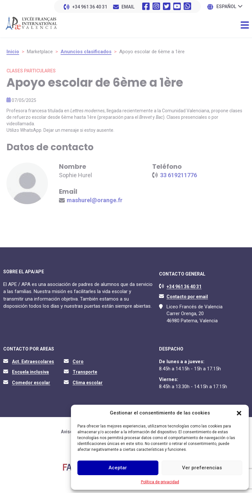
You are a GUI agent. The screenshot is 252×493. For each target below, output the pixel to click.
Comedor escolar (31, 382)
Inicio (12, 52)
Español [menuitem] (226, 6)
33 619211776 (178, 175)
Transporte (85, 372)
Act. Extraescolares (33, 361)
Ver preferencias (202, 468)
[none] (229, 6)
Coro (78, 361)
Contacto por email (187, 296)
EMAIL (127, 6)
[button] (239, 413)
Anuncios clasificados (86, 52)
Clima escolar (88, 382)
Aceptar (118, 468)
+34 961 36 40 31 (89, 6)
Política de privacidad (160, 482)
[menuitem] (229, 6)
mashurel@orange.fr (94, 200)
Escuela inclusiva (30, 372)
